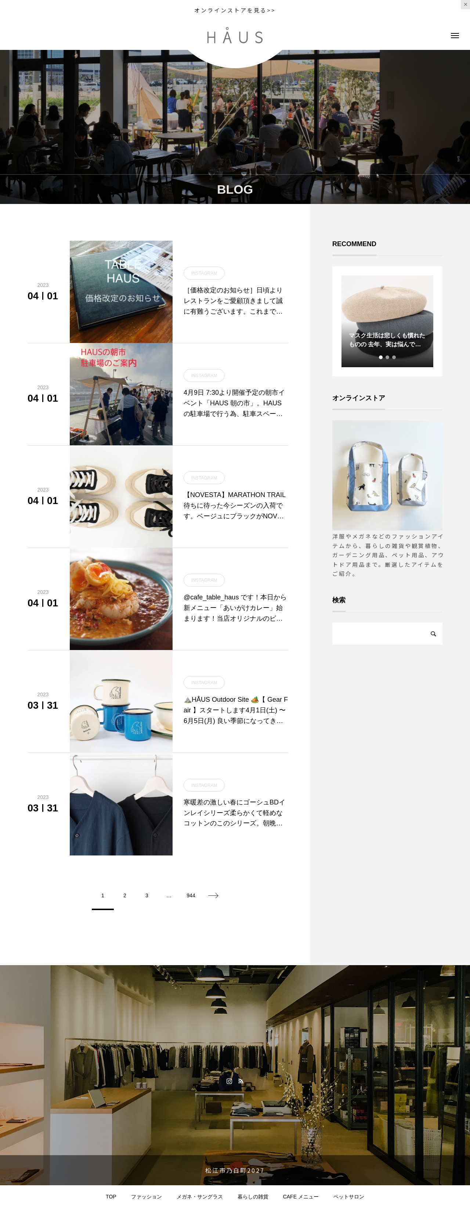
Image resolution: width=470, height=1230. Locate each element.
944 (191, 895)
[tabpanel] (387, 321)
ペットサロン (348, 1197)
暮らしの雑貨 (253, 1197)
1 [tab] (381, 357)
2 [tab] (388, 357)
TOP (111, 1197)
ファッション (146, 1197)
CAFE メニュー (301, 1197)
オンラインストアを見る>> (235, 10)
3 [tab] (394, 357)
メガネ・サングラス (200, 1197)
